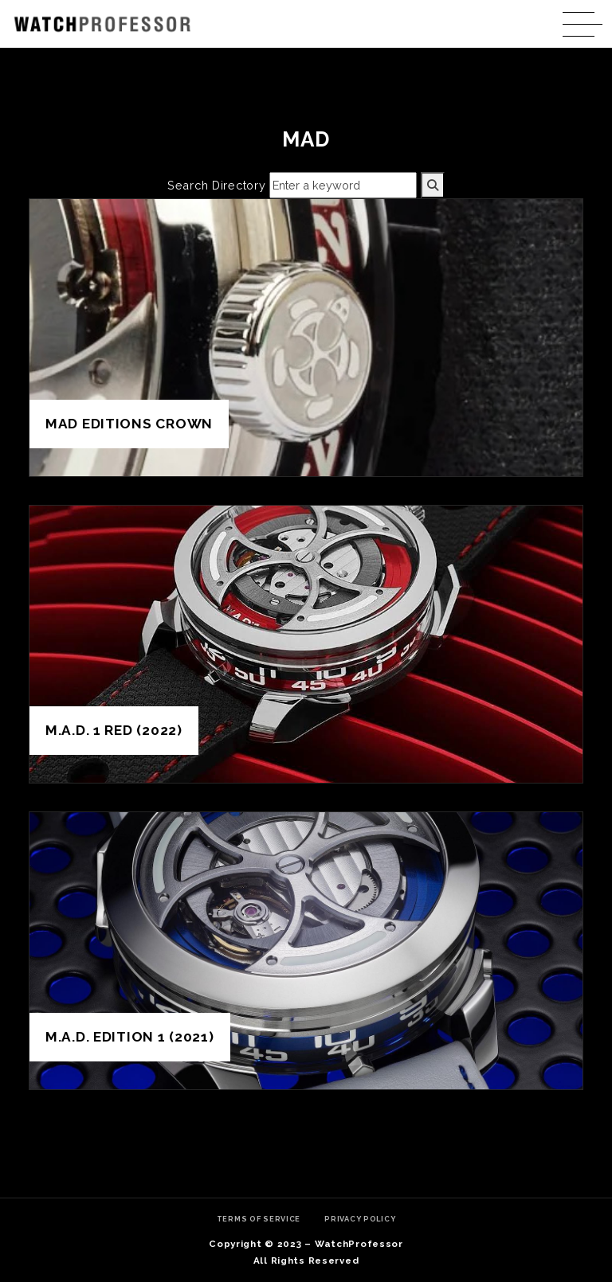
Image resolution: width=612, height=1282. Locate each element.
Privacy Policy (359, 1218)
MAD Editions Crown (129, 424)
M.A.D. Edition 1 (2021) (129, 1037)
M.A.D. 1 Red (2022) (113, 730)
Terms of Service (259, 1218)
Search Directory (216, 185)
